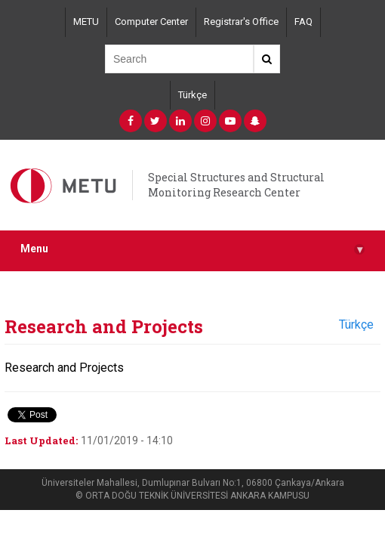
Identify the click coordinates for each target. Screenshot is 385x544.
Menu (192, 249)
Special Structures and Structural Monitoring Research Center (236, 184)
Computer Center (151, 21)
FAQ (303, 21)
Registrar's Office (241, 21)
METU (86, 21)
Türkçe (192, 94)
